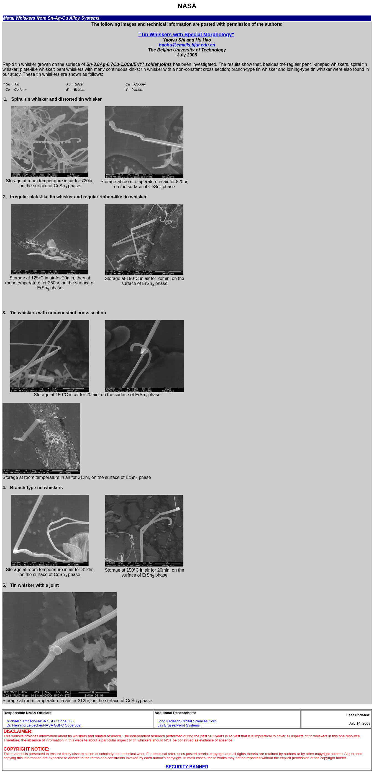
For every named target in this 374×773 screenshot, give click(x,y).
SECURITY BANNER (187, 766)
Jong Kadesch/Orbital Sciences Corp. (187, 721)
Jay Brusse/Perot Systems (179, 725)
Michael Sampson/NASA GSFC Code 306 (40, 721)
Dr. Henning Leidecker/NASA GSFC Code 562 (44, 725)
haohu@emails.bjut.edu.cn (187, 45)
